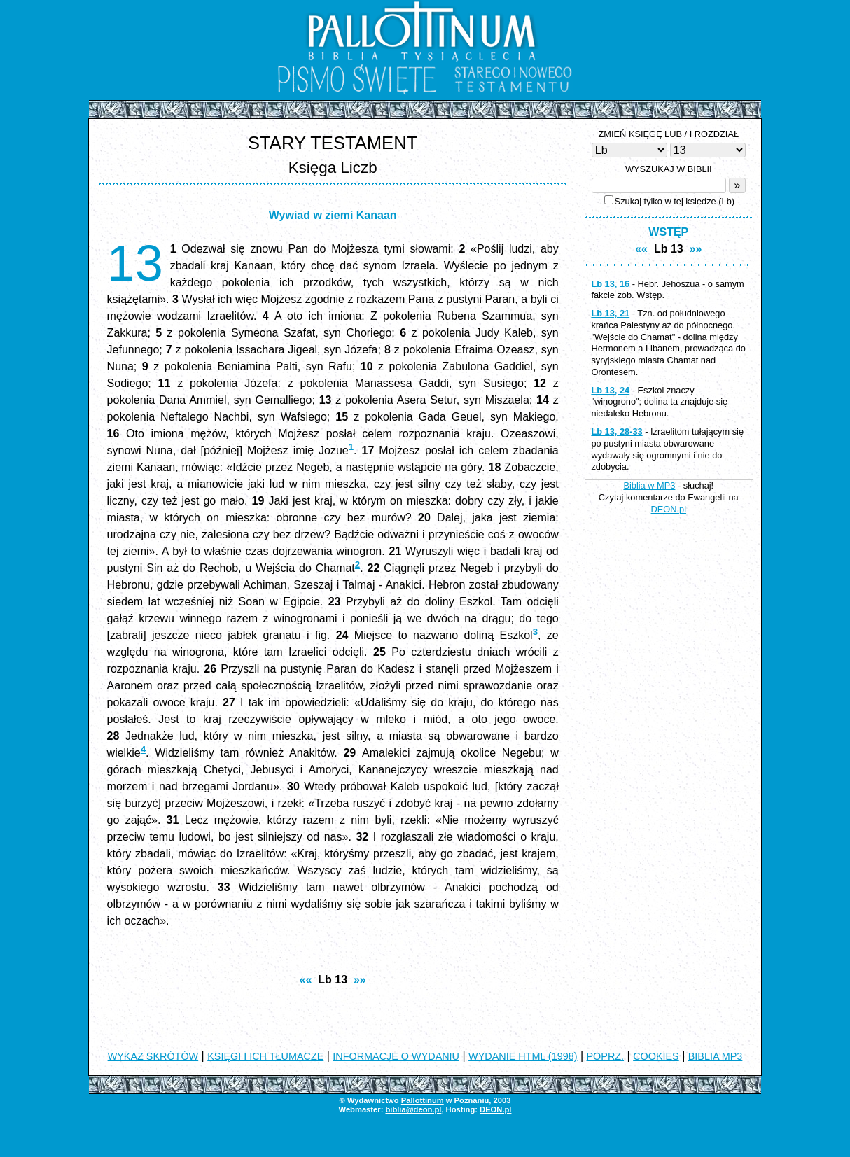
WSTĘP (668, 232)
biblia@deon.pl (413, 1109)
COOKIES (656, 1056)
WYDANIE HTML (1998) (522, 1056)
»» (360, 980)
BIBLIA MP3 (715, 1056)
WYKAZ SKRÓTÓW (153, 1056)
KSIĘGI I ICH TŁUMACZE (265, 1056)
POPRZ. (606, 1056)
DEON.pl (669, 509)
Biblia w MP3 (649, 485)
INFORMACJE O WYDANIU (396, 1056)
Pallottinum (422, 1100)
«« (306, 980)
